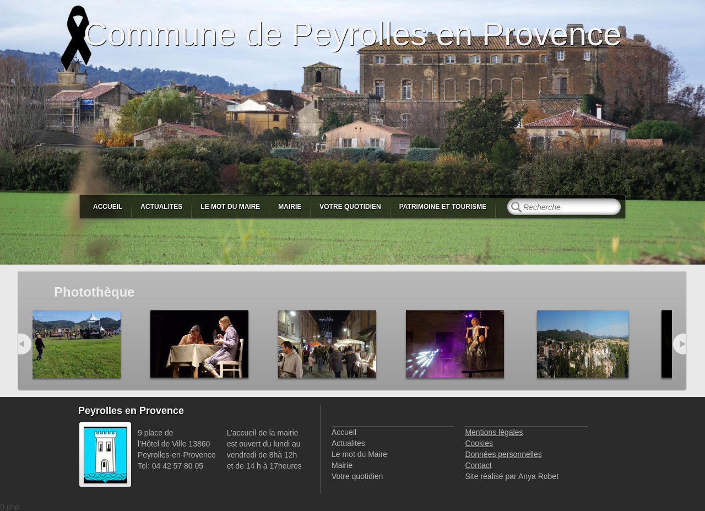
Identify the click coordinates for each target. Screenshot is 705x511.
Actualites (161, 207)
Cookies (479, 443)
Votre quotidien (350, 207)
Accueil (107, 207)
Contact (478, 465)
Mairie (289, 207)
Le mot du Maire (230, 207)
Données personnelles (503, 454)
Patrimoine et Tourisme (443, 207)
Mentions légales (494, 432)
